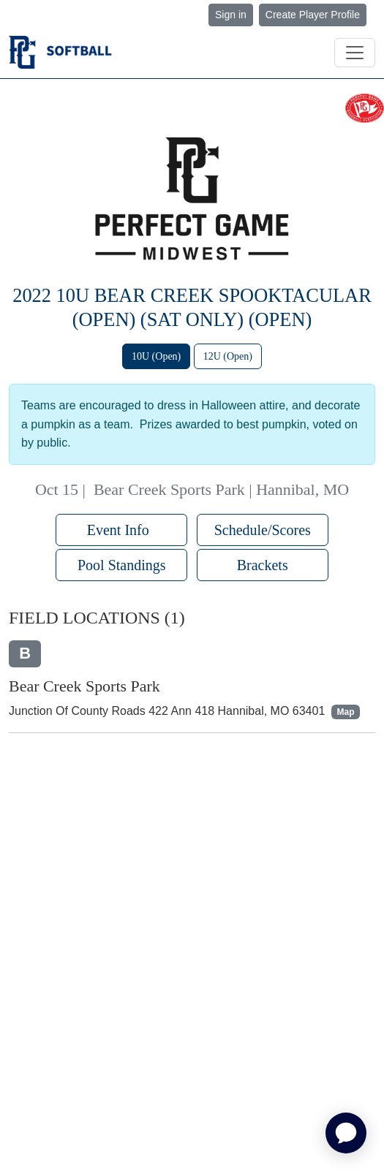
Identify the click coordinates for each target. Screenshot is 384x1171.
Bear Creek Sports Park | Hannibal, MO (221, 489)
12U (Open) (227, 356)
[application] (346, 1133)
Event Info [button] (122, 530)
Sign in (230, 14)
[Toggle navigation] (354, 52)
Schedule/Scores (262, 530)
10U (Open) (156, 356)
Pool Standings (122, 565)
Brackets (262, 565)
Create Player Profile (313, 14)
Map (346, 712)
